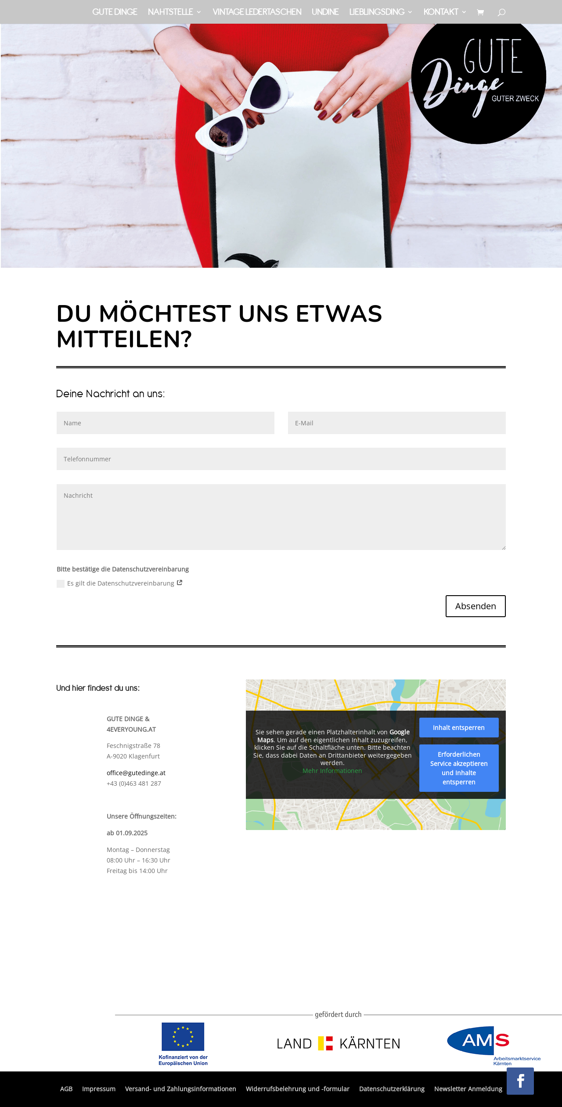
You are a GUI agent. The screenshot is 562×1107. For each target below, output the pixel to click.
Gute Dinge (114, 13)
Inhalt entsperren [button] (459, 727)
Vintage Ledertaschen (257, 13)
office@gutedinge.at (136, 773)
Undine (325, 13)
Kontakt (441, 13)
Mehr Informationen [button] (332, 770)
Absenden (475, 606)
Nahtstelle (170, 13)
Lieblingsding (376, 13)
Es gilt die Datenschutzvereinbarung (120, 583)
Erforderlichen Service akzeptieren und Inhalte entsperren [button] (459, 768)
